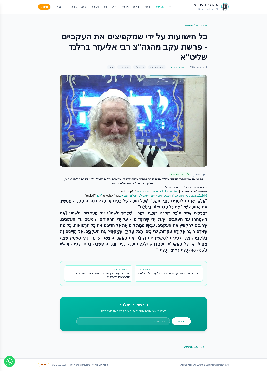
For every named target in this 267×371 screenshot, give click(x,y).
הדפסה (200, 174)
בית (169, 6)
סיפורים (125, 6)
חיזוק (114, 6)
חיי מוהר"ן (139, 67)
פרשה (84, 6)
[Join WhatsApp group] (9, 361)
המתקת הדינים (156, 67)
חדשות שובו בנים (176, 67)
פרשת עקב (124, 67)
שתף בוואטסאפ (180, 174)
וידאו (105, 6)
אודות (74, 6)
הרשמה (181, 321)
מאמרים (159, 6)
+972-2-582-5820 (59, 365)
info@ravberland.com (80, 365)
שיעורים (95, 6)
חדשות (148, 6)
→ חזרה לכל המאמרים (195, 25)
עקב (111, 67)
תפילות (136, 6)
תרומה (44, 6)
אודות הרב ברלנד (100, 365)
